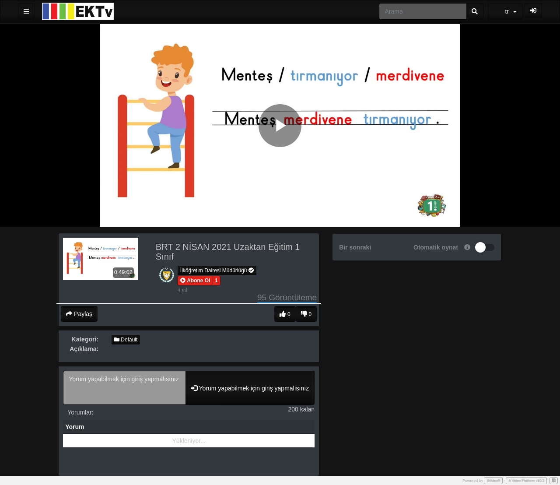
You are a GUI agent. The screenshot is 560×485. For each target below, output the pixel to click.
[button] (195, 280)
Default (125, 340)
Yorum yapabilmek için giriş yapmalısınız (124, 388)
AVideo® (493, 480)
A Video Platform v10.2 (526, 480)
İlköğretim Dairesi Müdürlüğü (217, 270)
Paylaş (79, 313)
